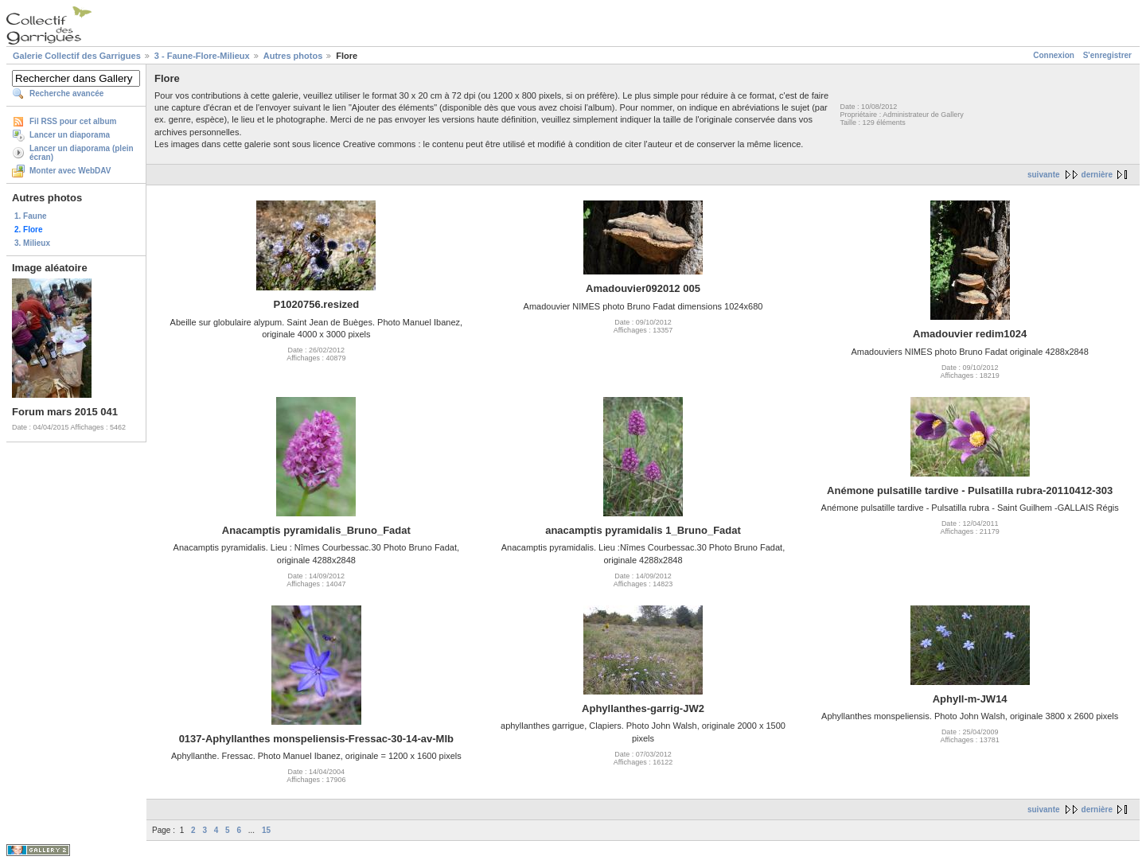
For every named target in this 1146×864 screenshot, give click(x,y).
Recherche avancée (66, 93)
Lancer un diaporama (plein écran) (81, 153)
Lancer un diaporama (69, 134)
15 (266, 830)
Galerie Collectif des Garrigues (77, 55)
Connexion (1053, 55)
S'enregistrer (1107, 55)
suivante (1043, 174)
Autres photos (293, 55)
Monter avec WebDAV (70, 170)
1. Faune (30, 216)
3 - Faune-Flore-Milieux (202, 55)
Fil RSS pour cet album (72, 121)
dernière (1097, 174)
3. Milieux (32, 243)
